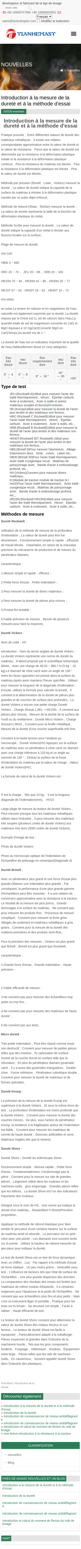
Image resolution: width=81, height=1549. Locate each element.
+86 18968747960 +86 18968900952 (31, 12)
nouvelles (73, 70)
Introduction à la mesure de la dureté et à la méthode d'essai (37, 1486)
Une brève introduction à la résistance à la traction (37, 1433)
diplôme (49, 405)
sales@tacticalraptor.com (19, 21)
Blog (11, 1462)
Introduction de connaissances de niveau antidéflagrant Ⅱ (39, 1504)
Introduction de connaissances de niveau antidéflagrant (41, 1423)
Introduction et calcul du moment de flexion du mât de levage (38, 1522)
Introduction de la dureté (20, 1413)
